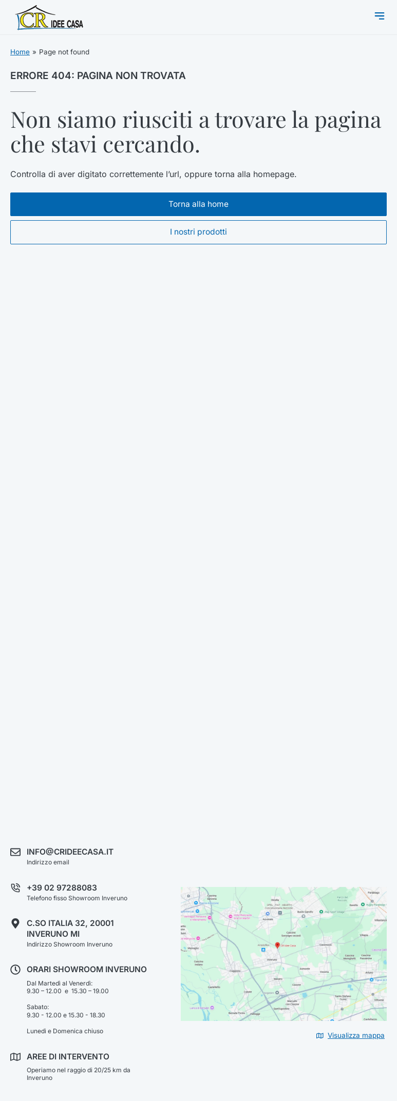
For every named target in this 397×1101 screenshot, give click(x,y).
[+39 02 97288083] (15, 888)
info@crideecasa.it (70, 852)
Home (20, 52)
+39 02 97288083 (62, 888)
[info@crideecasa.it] (15, 852)
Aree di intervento (68, 1056)
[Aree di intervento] (15, 1057)
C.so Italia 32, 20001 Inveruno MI (70, 928)
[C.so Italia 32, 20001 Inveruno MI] (15, 923)
